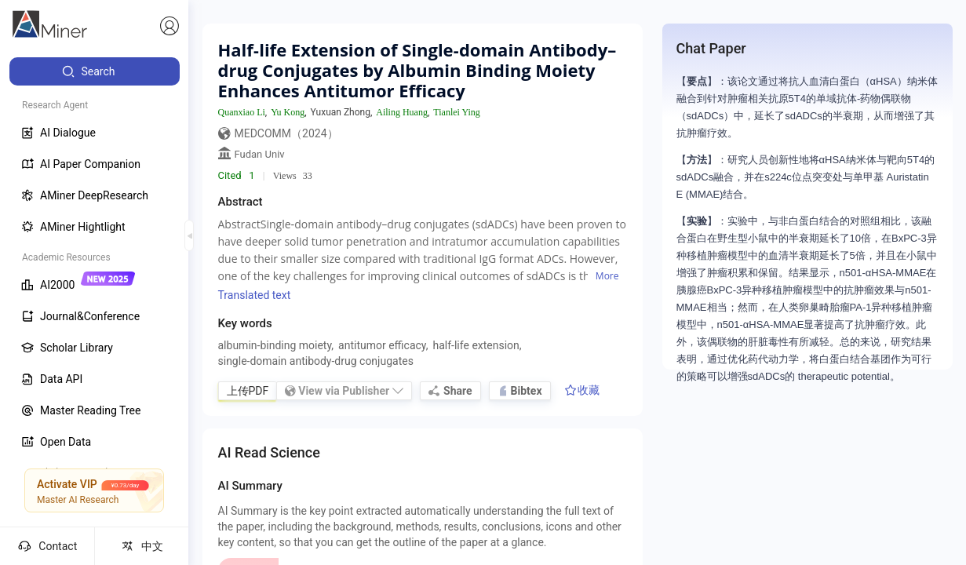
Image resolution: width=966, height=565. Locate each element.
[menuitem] (94, 71)
